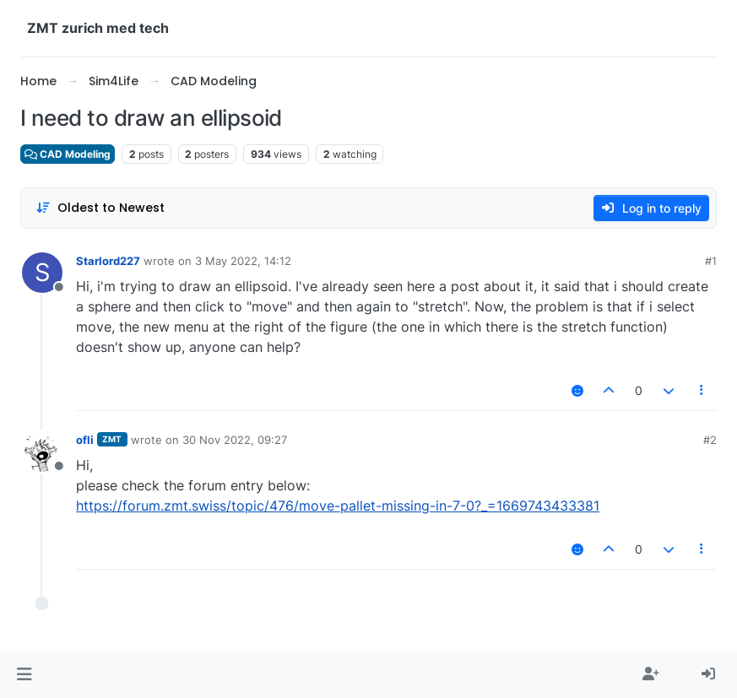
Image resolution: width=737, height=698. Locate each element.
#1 (711, 261)
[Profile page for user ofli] (42, 451)
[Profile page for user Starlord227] (42, 272)
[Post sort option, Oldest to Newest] (100, 208)
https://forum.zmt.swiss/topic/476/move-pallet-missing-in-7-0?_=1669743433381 (337, 505)
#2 (710, 439)
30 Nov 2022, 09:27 (234, 439)
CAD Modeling (67, 154)
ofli (85, 439)
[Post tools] (702, 390)
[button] (24, 674)
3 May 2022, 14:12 (243, 261)
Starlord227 (108, 261)
